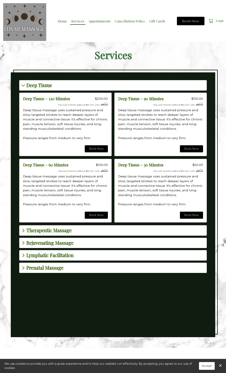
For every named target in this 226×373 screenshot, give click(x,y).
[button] (211, 21)
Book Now (190, 21)
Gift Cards (157, 21)
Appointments (99, 21)
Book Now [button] (96, 148)
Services (77, 21)
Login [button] (220, 21)
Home (62, 21)
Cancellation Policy (130, 21)
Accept (207, 366)
